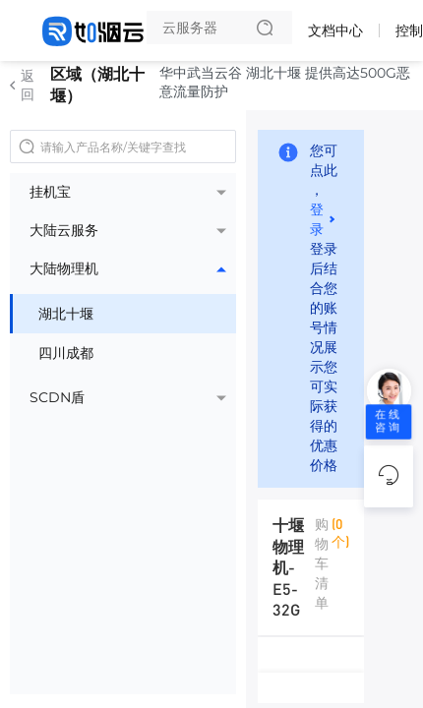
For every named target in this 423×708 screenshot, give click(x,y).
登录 (317, 218)
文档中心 (335, 30)
